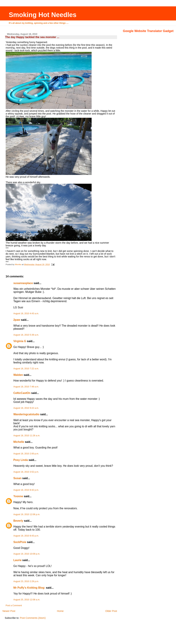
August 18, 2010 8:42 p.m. (26, 490)
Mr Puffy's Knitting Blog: (29, 587)
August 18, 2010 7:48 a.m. (26, 386)
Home (60, 611)
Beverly (18, 520)
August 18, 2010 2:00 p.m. (26, 453)
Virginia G (19, 341)
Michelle (18, 441)
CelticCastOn (21, 393)
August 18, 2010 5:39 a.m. (26, 335)
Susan (17, 478)
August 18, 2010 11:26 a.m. (26, 435)
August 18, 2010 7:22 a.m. (26, 368)
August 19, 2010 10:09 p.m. (26, 554)
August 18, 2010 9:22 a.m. (26, 408)
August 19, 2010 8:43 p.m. (26, 536)
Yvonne (18, 496)
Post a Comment (14, 605)
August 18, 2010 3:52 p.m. (26, 472)
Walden (18, 374)
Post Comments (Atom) (33, 618)
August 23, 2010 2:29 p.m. (26, 581)
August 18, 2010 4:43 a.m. (26, 313)
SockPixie (19, 542)
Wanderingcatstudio (26, 414)
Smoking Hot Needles (42, 14)
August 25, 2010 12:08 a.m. (26, 599)
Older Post (111, 611)
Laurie (17, 560)
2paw (16, 319)
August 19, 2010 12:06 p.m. (26, 514)
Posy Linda (20, 459)
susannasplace (23, 283)
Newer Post (8, 611)
